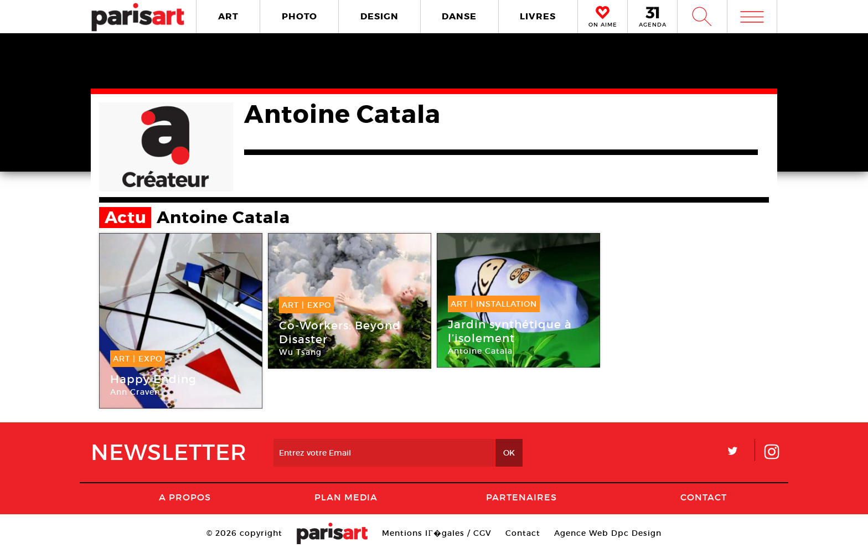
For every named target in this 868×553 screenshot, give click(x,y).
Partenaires (521, 497)
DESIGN (379, 16)
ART (228, 16)
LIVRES (538, 16)
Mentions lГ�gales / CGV (436, 533)
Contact (703, 497)
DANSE (459, 16)
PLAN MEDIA (346, 497)
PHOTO (299, 16)
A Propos (185, 497)
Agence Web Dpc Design (608, 533)
